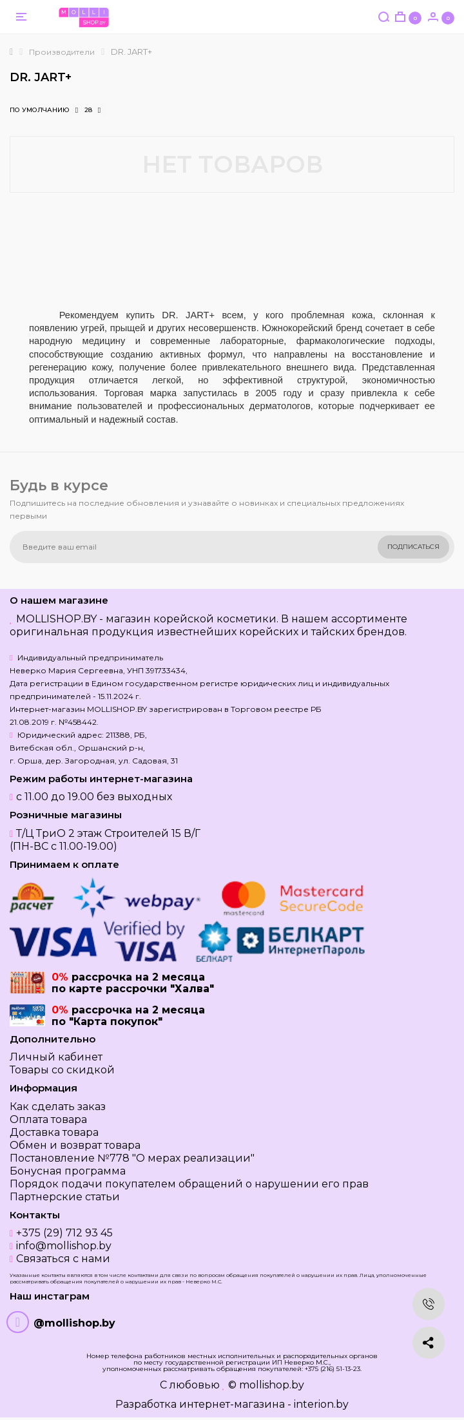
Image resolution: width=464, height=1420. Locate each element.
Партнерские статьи (65, 1197)
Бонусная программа (68, 1171)
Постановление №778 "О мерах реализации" (132, 1158)
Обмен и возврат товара (75, 1145)
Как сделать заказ (58, 1106)
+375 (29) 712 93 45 (64, 1233)
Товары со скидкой (62, 1070)
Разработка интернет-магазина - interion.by (232, 1404)
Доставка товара (54, 1132)
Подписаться (413, 546)
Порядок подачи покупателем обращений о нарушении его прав (189, 1184)
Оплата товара (48, 1119)
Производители (62, 52)
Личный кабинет (56, 1057)
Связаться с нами (63, 1258)
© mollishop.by (266, 1385)
